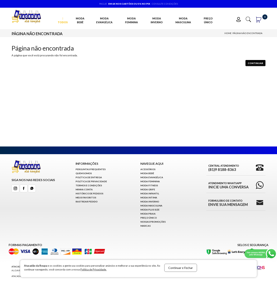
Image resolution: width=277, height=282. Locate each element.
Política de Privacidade (91, 181)
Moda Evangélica (104, 20)
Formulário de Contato (228, 202)
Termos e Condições (89, 185)
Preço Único (208, 20)
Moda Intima (148, 197)
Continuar (255, 63)
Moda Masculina (183, 20)
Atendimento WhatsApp (228, 185)
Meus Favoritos (86, 197)
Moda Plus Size (149, 209)
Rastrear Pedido (87, 201)
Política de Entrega (89, 177)
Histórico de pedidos (89, 193)
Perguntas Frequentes (91, 169)
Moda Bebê (80, 20)
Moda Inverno (157, 20)
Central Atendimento (223, 167)
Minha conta (84, 189)
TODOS (63, 20)
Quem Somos (84, 173)
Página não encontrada (247, 33)
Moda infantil (149, 193)
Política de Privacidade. (93, 269)
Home (228, 33)
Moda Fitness (149, 185)
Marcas (145, 225)
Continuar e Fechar (180, 268)
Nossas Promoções (153, 221)
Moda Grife (147, 189)
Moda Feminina (131, 20)
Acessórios (147, 169)
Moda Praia (148, 213)
